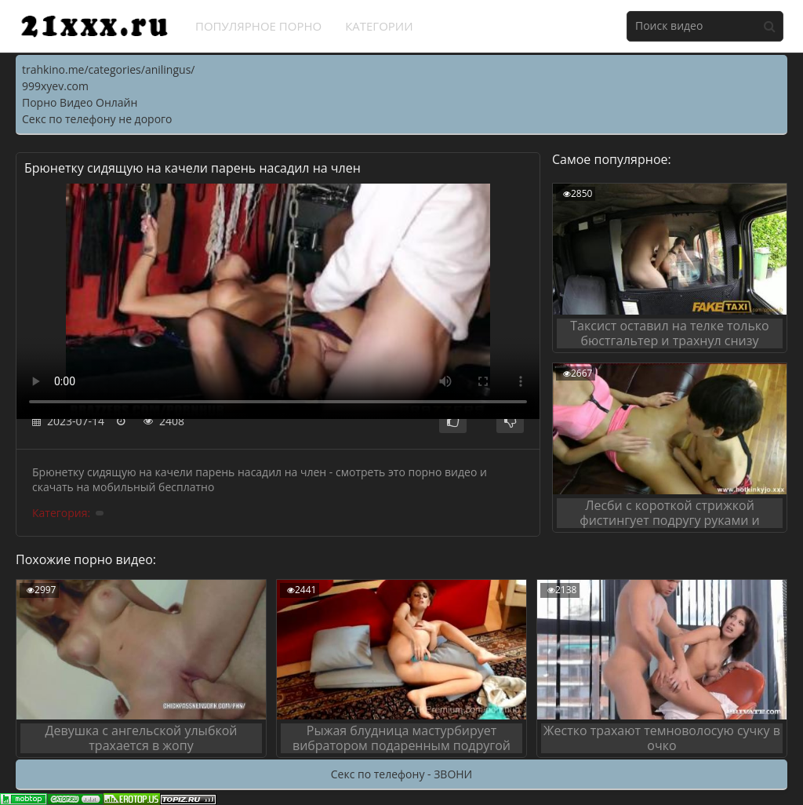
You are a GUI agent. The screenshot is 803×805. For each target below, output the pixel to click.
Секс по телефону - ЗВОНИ (401, 774)
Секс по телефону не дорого (97, 118)
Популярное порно (258, 26)
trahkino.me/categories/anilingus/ (108, 69)
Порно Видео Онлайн (79, 102)
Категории (379, 26)
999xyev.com (55, 85)
